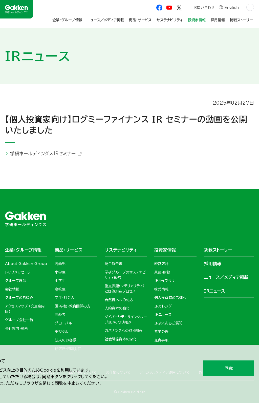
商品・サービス (140, 20)
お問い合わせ (203, 8)
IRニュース (214, 291)
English (231, 8)
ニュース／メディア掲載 (105, 20)
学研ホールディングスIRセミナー (43, 153)
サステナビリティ (170, 20)
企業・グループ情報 (67, 20)
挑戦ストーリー (241, 20)
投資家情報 (197, 20)
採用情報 (218, 20)
